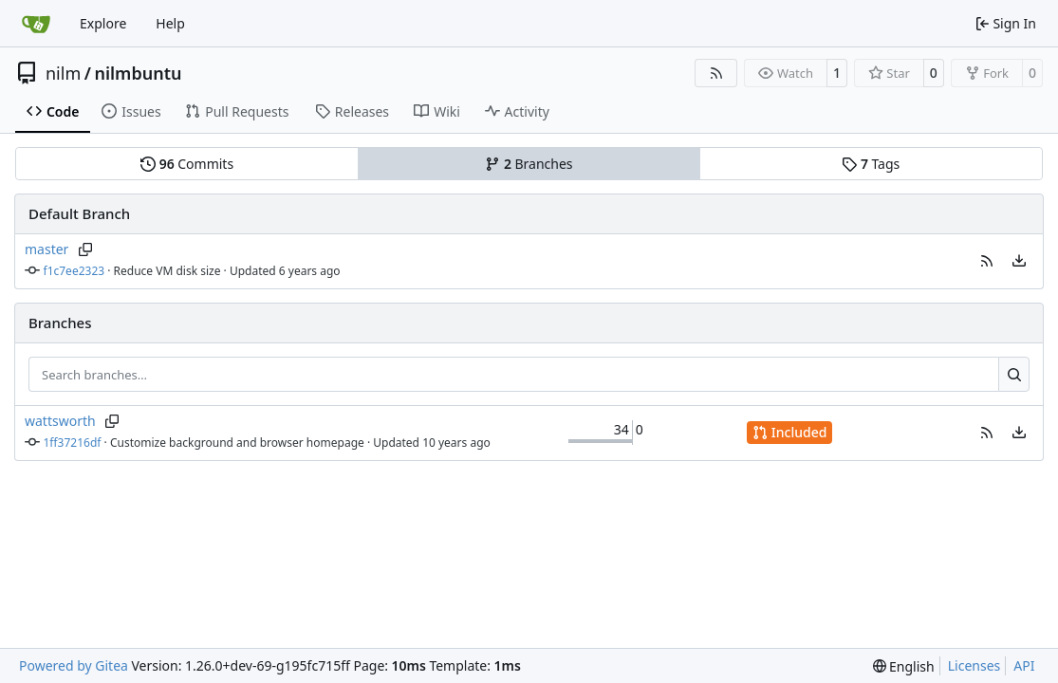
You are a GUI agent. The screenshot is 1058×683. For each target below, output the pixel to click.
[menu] (1019, 261)
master (46, 249)
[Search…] (1014, 375)
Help (170, 23)
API (1023, 665)
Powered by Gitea (73, 665)
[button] (987, 261)
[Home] (36, 24)
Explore (103, 23)
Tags (871, 164)
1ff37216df (73, 442)
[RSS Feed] (716, 73)
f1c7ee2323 (74, 271)
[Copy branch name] (85, 249)
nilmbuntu (137, 73)
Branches (528, 164)
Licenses (974, 665)
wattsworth (60, 421)
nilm (63, 73)
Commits (186, 164)
